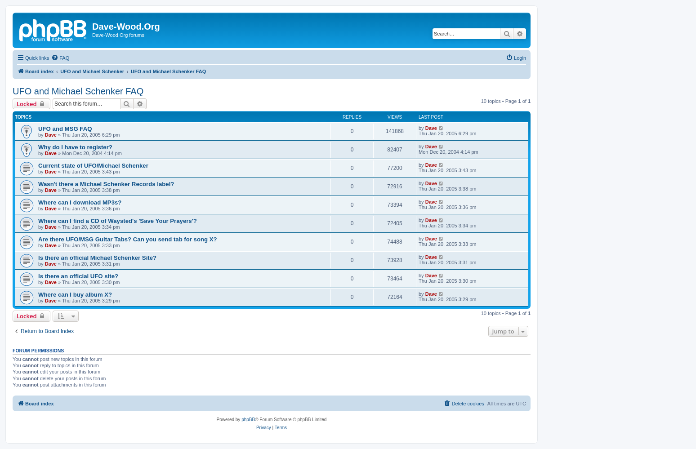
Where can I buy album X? (75, 294)
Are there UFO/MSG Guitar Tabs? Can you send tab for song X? (127, 239)
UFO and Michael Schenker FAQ (78, 91)
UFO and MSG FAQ (65, 128)
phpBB (248, 419)
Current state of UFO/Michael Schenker (93, 165)
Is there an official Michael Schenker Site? (97, 257)
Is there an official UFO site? (78, 276)
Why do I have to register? (75, 147)
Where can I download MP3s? (79, 202)
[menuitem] (60, 58)
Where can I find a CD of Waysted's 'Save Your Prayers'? (117, 221)
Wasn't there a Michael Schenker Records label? (106, 184)
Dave (51, 135)
